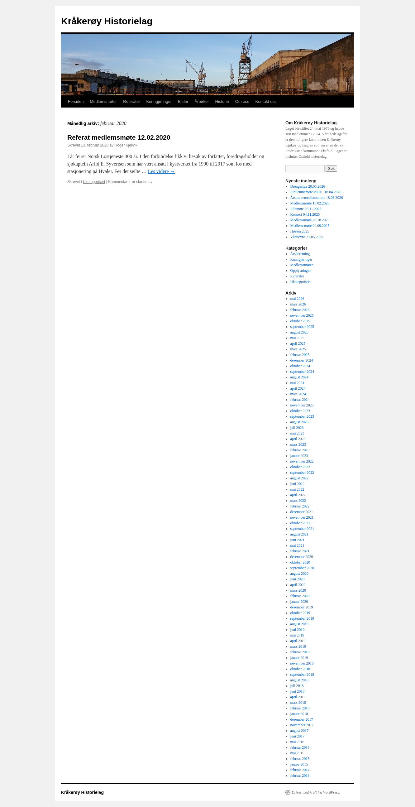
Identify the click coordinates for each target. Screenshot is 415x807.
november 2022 (302, 461)
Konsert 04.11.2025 (305, 214)
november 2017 (302, 725)
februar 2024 (300, 399)
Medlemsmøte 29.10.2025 (310, 220)
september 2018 (302, 674)
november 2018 (302, 663)
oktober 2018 (300, 669)
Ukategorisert (94, 182)
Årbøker (201, 101)
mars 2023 (298, 444)
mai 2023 (297, 433)
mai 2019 (297, 635)
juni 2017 (297, 736)
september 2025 (302, 326)
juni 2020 (297, 579)
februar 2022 (300, 506)
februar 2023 (300, 450)
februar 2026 (300, 310)
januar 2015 (299, 764)
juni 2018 (297, 691)
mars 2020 (298, 590)
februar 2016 (300, 747)
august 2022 (299, 478)
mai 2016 (297, 742)
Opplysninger (300, 270)
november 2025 (302, 315)
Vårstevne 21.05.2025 (306, 237)
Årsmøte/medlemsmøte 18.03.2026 (316, 197)
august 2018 (299, 680)
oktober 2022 (300, 467)
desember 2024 (301, 360)
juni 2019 (297, 629)
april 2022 (298, 495)
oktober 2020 (300, 562)
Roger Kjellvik (125, 145)
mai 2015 (297, 753)
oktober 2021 (300, 523)
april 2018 (298, 697)
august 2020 (299, 573)
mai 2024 (297, 383)
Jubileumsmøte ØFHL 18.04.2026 (315, 192)
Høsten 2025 (299, 231)
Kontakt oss (265, 101)
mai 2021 (297, 545)
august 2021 (299, 534)
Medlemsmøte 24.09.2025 (310, 225)
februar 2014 (300, 770)
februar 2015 (300, 759)
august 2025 (299, 332)
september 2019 (302, 618)
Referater (131, 101)
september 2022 (302, 472)
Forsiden (76, 101)
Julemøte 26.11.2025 (306, 209)
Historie (222, 101)
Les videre (161, 171)
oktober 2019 (300, 613)
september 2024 (302, 371)
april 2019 (298, 641)
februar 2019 (300, 652)
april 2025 (298, 343)
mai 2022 (297, 489)
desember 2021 (301, 512)
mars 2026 (298, 304)
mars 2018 (298, 702)
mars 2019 (298, 646)
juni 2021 (297, 540)
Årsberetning (300, 254)
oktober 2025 (300, 321)
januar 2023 (299, 456)
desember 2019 (301, 607)
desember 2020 (301, 557)
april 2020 (298, 585)
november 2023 (302, 405)
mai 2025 (297, 338)
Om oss (242, 101)
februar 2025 (300, 355)
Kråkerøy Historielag (106, 21)
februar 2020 (300, 596)
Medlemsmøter (103, 101)
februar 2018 (300, 708)
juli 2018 (297, 686)
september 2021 (302, 528)
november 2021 (302, 517)
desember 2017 (301, 719)
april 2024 (298, 388)
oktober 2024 (300, 366)
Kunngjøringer (159, 101)
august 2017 (299, 730)
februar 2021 (300, 551)
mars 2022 (298, 500)
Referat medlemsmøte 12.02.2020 (118, 137)
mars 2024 (298, 394)
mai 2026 (297, 298)
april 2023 (298, 439)
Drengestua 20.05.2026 (307, 186)
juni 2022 (297, 484)
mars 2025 (298, 349)
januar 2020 (299, 601)
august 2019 (299, 624)
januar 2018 (299, 714)
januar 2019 (299, 658)
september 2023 (302, 416)
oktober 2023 (300, 411)
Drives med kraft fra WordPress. (316, 792)
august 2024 (299, 377)
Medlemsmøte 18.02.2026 (310, 203)
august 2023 (299, 422)
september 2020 (302, 568)
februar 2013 (300, 775)
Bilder (183, 101)
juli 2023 (297, 427)
